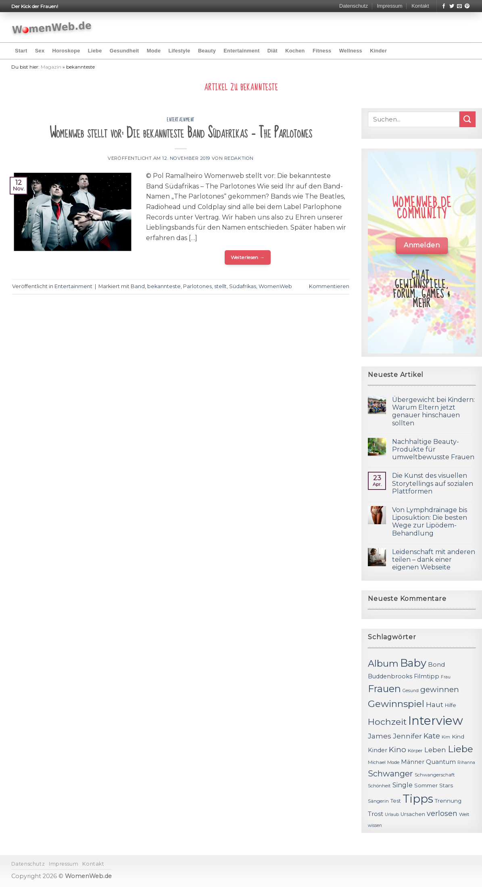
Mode (154, 51)
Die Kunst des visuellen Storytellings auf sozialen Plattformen (432, 483)
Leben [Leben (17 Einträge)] (435, 750)
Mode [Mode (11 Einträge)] (393, 762)
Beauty (207, 51)
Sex (40, 51)
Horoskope (66, 51)
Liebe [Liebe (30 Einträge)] (460, 749)
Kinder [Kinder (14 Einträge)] (377, 750)
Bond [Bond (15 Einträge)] (436, 664)
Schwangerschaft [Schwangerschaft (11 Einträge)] (435, 775)
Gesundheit (124, 51)
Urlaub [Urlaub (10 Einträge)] (392, 814)
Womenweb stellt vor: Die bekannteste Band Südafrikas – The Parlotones (181, 133)
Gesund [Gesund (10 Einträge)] (411, 690)
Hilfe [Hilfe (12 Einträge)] (450, 705)
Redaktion (239, 158)
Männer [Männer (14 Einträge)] (412, 762)
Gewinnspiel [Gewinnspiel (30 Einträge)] (396, 703)
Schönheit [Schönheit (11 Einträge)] (379, 786)
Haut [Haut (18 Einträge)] (434, 704)
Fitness (322, 51)
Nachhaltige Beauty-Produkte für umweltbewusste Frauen (433, 449)
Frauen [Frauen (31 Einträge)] (384, 689)
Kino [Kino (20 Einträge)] (397, 749)
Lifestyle (179, 51)
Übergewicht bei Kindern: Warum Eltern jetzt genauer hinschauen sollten (433, 411)
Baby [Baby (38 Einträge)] (413, 663)
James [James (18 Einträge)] (379, 736)
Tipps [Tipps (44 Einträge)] (418, 798)
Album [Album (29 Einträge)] (383, 663)
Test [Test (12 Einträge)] (395, 801)
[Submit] (467, 119)
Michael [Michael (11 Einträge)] (377, 762)
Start (21, 51)
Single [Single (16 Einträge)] (402, 785)
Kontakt (420, 6)
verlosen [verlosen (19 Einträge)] (442, 813)
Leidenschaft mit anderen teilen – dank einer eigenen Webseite (433, 559)
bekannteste (164, 286)
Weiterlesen (248, 257)
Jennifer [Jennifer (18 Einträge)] (407, 736)
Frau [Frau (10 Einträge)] (446, 677)
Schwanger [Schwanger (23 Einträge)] (390, 773)
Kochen (295, 51)
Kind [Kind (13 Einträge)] (458, 736)
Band (138, 286)
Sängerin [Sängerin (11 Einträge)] (378, 801)
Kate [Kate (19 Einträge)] (432, 736)
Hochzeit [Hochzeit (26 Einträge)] (387, 721)
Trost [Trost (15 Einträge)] (375, 814)
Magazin (51, 67)
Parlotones (197, 286)
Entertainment (241, 51)
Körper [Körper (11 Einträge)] (415, 750)
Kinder (378, 51)
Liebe (95, 51)
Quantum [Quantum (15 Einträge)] (441, 762)
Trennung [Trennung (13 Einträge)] (448, 800)
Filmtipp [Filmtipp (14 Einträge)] (426, 676)
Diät (272, 51)
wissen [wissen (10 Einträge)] (375, 825)
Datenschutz (353, 6)
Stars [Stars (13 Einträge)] (446, 785)
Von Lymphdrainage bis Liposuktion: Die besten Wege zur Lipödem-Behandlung (429, 521)
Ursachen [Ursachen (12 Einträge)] (413, 814)
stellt (220, 286)
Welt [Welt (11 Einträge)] (464, 814)
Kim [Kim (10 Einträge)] (446, 737)
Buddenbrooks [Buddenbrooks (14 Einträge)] (390, 676)
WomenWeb (275, 286)
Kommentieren (329, 286)
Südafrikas (242, 286)
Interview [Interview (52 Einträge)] (435, 720)
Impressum (389, 6)
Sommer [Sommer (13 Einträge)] (426, 785)
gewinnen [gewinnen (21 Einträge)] (439, 689)
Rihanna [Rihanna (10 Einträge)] (466, 762)
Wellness (350, 51)
